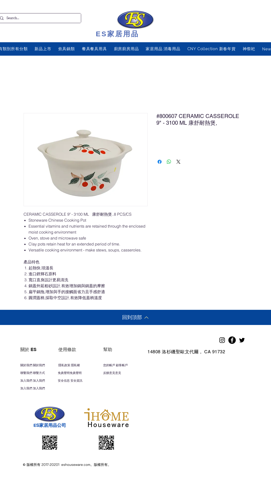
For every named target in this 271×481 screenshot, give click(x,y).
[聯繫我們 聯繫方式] (40, 373)
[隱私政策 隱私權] (75, 365)
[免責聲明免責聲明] (74, 373)
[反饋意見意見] (121, 373)
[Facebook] (232, 340)
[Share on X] (178, 162)
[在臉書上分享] (160, 162)
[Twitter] (242, 340)
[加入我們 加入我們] (37, 381)
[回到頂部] (135, 317)
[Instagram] (222, 340)
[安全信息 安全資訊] (81, 381)
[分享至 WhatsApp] (169, 162)
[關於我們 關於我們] (37, 365)
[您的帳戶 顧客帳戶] (123, 365)
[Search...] (38, 18)
